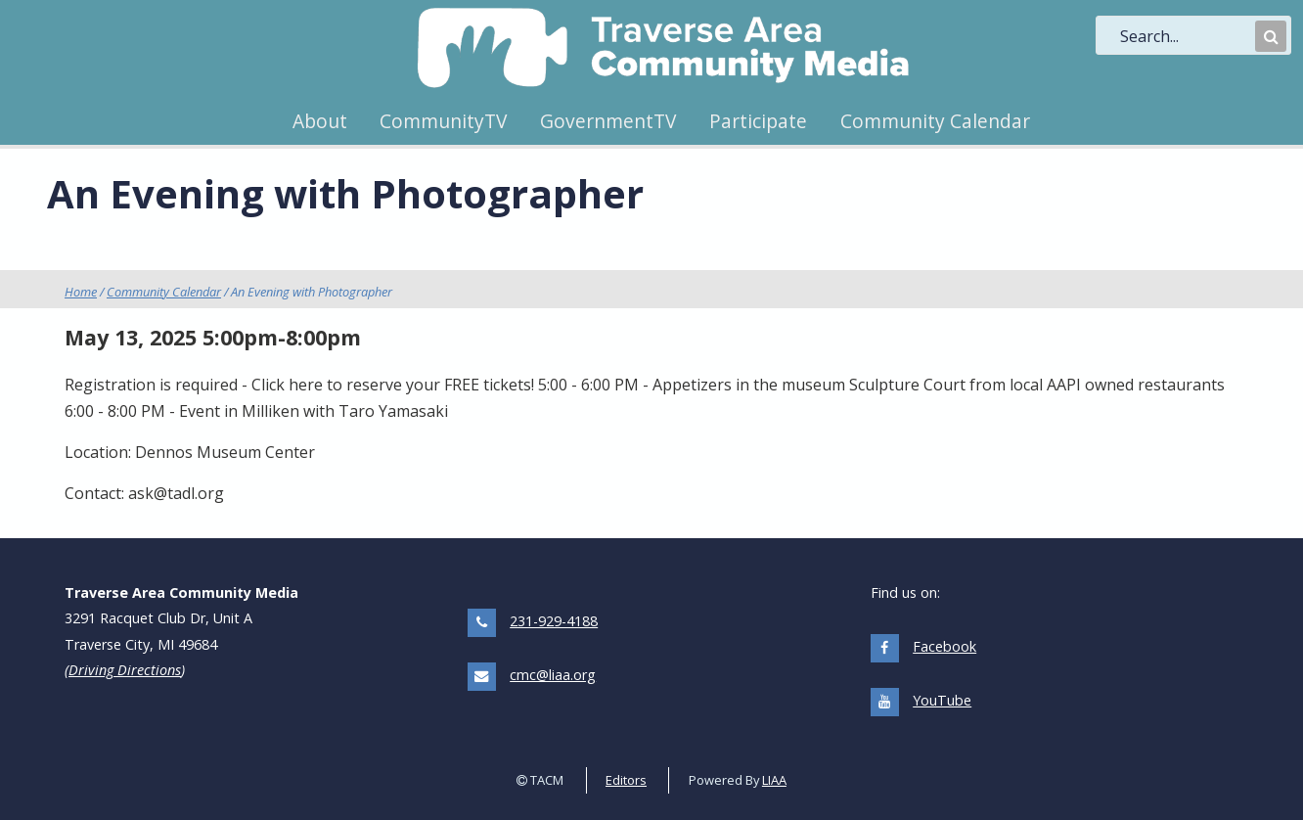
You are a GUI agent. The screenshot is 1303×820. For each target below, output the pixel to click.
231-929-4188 (554, 621)
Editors (626, 780)
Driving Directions (124, 670)
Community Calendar (935, 121)
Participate (758, 121)
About (319, 121)
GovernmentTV (608, 121)
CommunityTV (443, 121)
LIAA (774, 780)
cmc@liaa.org (553, 674)
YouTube (942, 700)
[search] (1185, 36)
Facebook (944, 646)
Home (81, 291)
